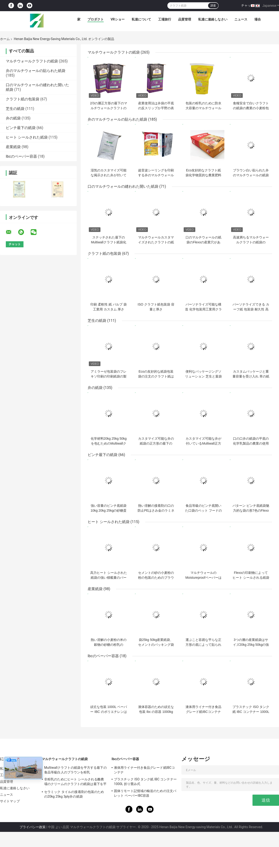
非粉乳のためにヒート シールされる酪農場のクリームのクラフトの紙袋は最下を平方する (75, 782)
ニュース (240, 19)
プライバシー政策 (33, 827)
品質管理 (184, 19)
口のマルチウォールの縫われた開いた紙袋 (123, 186)
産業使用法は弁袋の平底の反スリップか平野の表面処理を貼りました (156, 108)
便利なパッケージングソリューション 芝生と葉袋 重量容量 (203, 376)
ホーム (5, 39)
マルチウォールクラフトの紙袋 (32, 61)
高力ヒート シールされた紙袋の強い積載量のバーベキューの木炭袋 (108, 577)
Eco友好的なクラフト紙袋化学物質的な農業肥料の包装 (203, 175)
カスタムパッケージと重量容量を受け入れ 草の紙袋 (250, 376)
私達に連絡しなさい (212, 19)
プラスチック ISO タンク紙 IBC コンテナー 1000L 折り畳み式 (250, 711)
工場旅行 (164, 19)
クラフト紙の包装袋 (22, 99)
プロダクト (95, 19)
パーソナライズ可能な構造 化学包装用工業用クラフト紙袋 (203, 309)
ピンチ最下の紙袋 (21, 128)
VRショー (118, 19)
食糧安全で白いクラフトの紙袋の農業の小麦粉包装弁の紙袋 (251, 108)
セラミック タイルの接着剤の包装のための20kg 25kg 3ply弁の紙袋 (74, 794)
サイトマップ (10, 801)
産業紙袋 (13, 147)
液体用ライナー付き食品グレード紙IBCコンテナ (144, 770)
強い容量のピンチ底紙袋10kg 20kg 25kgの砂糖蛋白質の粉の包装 (109, 510)
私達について (141, 19)
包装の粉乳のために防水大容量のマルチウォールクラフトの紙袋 (203, 108)
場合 (257, 19)
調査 (213, 5)
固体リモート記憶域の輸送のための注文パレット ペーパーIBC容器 (145, 793)
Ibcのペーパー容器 (21, 156)
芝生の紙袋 (15, 108)
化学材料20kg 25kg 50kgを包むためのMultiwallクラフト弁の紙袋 (109, 443)
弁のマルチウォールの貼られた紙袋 (35, 70)
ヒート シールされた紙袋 (27, 137)
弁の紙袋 (13, 118)
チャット (247, 5)
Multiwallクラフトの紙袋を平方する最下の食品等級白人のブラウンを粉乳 (75, 770)
